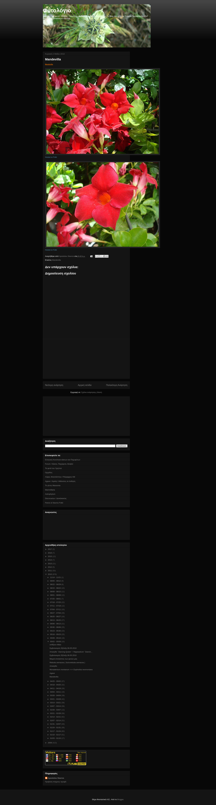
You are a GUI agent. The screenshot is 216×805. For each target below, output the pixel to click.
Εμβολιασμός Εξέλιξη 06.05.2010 (63, 648)
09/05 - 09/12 (55, 581)
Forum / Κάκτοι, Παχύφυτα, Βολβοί (59, 464)
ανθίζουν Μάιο (55, 645)
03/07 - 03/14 (55, 706)
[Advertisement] (86, 358)
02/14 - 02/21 (55, 717)
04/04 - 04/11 (55, 692)
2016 (50, 553)
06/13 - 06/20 (55, 620)
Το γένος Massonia (52, 485)
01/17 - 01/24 (55, 731)
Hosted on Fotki (51, 157)
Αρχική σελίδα (84, 385)
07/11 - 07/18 (55, 606)
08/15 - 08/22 (55, 588)
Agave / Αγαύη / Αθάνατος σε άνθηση (60, 481)
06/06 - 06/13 (55, 624)
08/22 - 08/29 (55, 584)
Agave (52, 673)
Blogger (120, 799)
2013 (50, 564)
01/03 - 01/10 (55, 738)
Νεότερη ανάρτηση (54, 385)
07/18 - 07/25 (55, 602)
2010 (50, 574)
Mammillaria (50, 490)
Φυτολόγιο (57, 10)
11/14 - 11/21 (55, 577)
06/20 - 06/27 (55, 616)
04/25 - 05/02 (55, 681)
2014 (50, 560)
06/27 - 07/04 (55, 613)
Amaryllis (53, 666)
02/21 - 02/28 (55, 713)
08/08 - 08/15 (55, 592)
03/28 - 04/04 (55, 695)
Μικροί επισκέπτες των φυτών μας (63, 659)
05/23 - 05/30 (55, 631)
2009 (50, 743)
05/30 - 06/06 (55, 627)
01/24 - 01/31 (55, 727)
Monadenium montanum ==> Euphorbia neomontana (71, 669)
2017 (50, 549)
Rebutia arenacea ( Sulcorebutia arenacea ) (67, 662)
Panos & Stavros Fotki (54, 503)
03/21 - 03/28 (55, 699)
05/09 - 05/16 (55, 638)
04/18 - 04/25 (55, 685)
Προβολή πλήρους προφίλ (55, 782)
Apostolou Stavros (56, 778)
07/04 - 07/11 (55, 609)
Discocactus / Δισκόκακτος (56, 498)
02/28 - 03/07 (55, 710)
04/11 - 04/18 (55, 688)
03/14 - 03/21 (55, 703)
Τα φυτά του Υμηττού (53, 468)
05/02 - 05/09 (55, 641)
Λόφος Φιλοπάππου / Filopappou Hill (60, 477)
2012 (50, 567)
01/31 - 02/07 (55, 724)
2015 (50, 556)
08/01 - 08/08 (55, 595)
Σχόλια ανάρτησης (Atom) (91, 392)
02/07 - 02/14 (55, 720)
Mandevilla (49, 64)
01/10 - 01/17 (55, 735)
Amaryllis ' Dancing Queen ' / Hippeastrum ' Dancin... (71, 652)
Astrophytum (50, 494)
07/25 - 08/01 (55, 599)
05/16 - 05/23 (55, 634)
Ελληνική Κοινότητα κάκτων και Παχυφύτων (62, 460)
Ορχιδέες (48, 472)
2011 (50, 571)
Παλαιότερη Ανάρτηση (116, 385)
